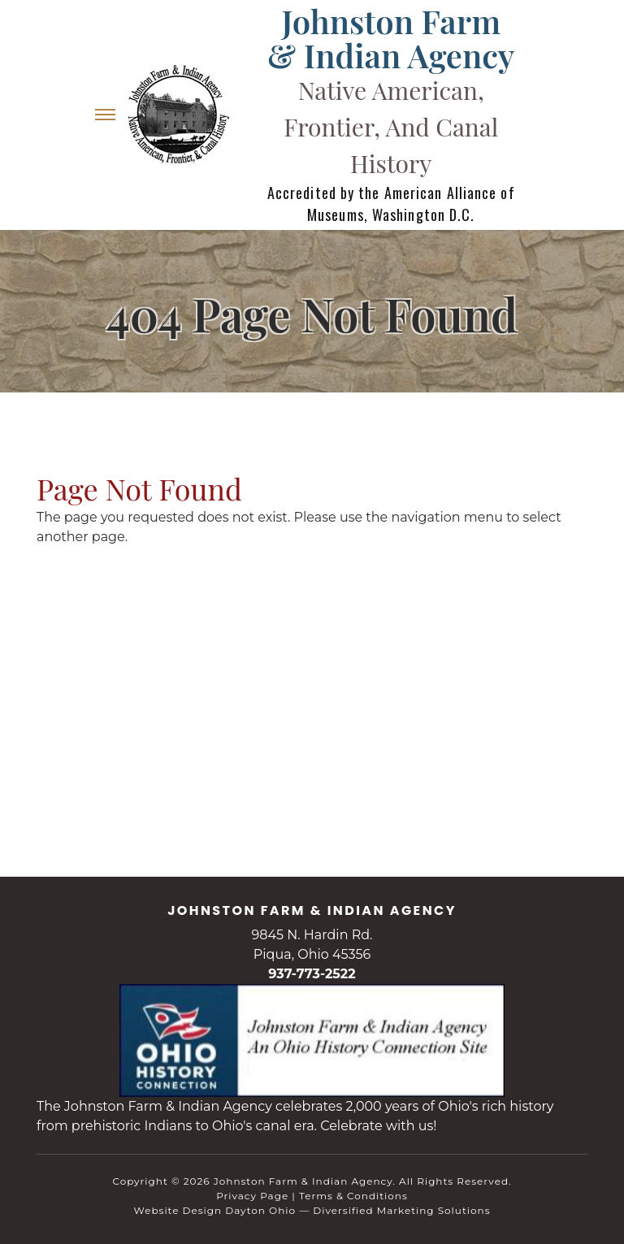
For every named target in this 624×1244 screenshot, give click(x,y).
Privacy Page (252, 1196)
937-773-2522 (311, 974)
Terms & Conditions (353, 1196)
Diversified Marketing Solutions (401, 1210)
